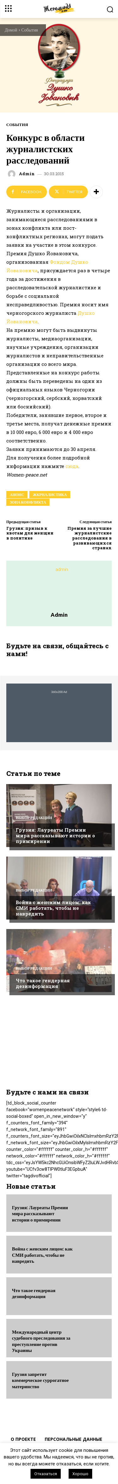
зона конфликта (28, 502)
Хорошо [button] (80, 1473)
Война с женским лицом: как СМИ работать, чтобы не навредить (53, 908)
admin (27, 174)
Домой (11, 29)
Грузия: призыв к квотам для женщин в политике (29, 533)
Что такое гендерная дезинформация (43, 983)
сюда (71, 466)
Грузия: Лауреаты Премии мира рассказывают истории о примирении (55, 835)
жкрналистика (50, 494)
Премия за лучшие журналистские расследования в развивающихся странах (89, 538)
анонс (17, 494)
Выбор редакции (34, 818)
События (29, 29)
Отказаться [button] (45, 1473)
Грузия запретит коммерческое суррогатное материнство (40, 1380)
